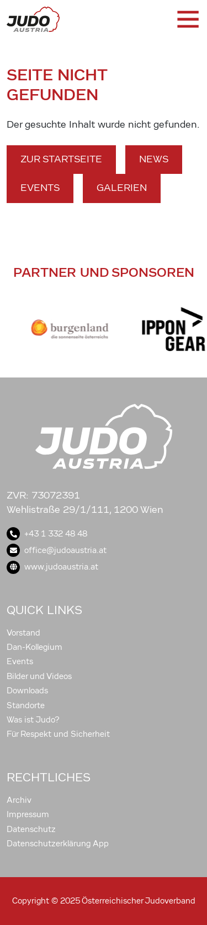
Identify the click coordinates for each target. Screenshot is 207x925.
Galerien (122, 188)
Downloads (27, 691)
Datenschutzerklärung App (58, 844)
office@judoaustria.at (57, 550)
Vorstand (23, 633)
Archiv (19, 800)
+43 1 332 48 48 (47, 534)
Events (40, 188)
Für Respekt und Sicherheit (58, 734)
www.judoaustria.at (52, 567)
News (153, 159)
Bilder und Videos (39, 676)
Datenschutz (31, 829)
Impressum (28, 814)
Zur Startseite (61, 159)
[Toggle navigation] (187, 19)
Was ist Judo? (33, 720)
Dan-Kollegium (34, 647)
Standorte (26, 705)
